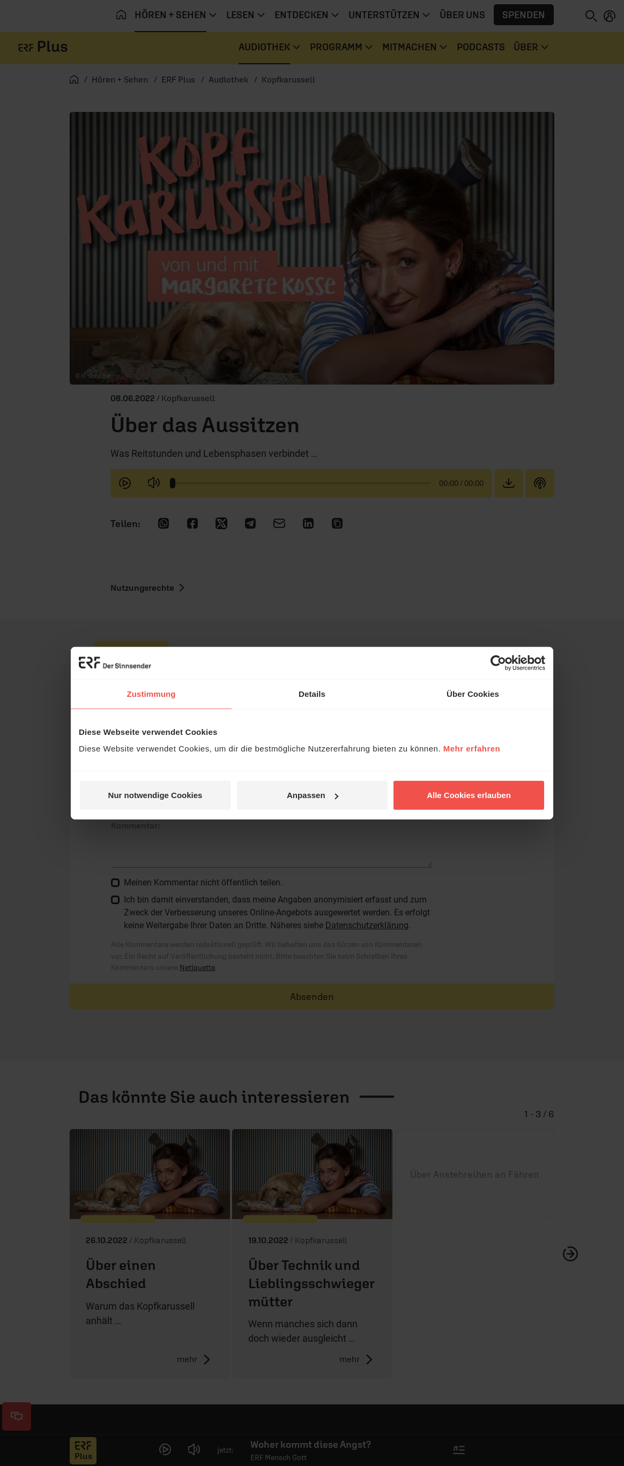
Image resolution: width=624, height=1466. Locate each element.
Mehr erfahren (472, 748)
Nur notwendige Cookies (155, 795)
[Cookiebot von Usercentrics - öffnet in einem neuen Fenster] (498, 663)
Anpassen (312, 795)
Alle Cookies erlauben (469, 795)
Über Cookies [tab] (473, 693)
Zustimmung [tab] (151, 693)
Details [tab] (312, 693)
